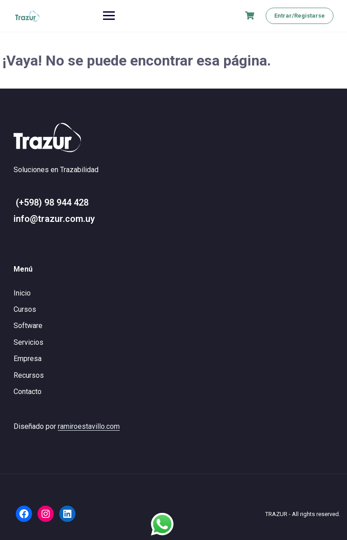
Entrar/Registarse (299, 15)
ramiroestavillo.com (89, 426)
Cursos (25, 309)
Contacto (28, 391)
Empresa (28, 358)
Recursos (29, 375)
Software (28, 325)
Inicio (22, 293)
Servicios (28, 342)
